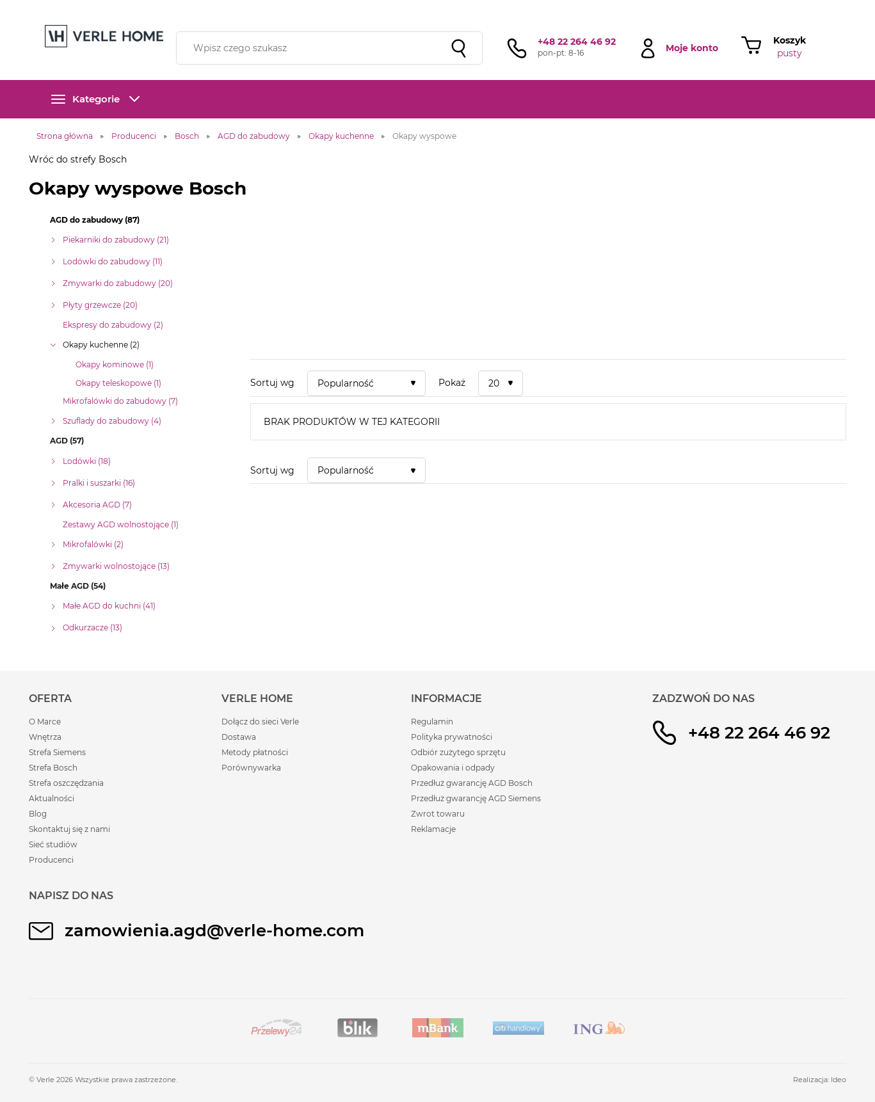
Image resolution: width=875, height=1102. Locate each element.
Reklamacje (433, 829)
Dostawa (238, 737)
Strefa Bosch (53, 767)
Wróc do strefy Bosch (78, 159)
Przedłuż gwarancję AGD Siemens (476, 798)
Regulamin (432, 721)
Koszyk (789, 40)
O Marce (45, 721)
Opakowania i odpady (453, 767)
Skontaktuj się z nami (69, 829)
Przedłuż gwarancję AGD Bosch (472, 783)
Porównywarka (251, 767)
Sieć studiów (53, 844)
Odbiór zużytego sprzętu (458, 752)
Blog (38, 814)
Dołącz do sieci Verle (260, 721)
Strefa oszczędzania (66, 783)
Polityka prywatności (451, 737)
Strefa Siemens (57, 752)
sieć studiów (538, 8)
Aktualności (51, 798)
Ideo (838, 1079)
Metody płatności (254, 752)
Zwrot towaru (438, 814)
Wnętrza (45, 737)
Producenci (51, 860)
